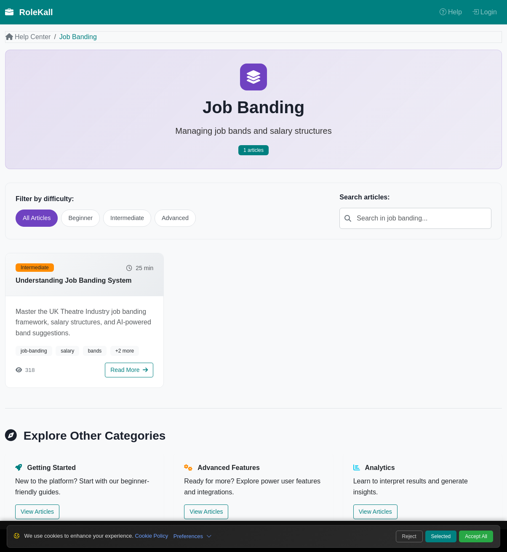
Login (484, 12)
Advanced (175, 218)
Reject (409, 536)
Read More (129, 369)
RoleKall (29, 12)
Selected (441, 536)
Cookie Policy (151, 536)
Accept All (476, 536)
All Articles (37, 218)
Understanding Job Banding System (74, 280)
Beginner (80, 218)
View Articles (37, 511)
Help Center (28, 36)
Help (451, 12)
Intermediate (127, 218)
